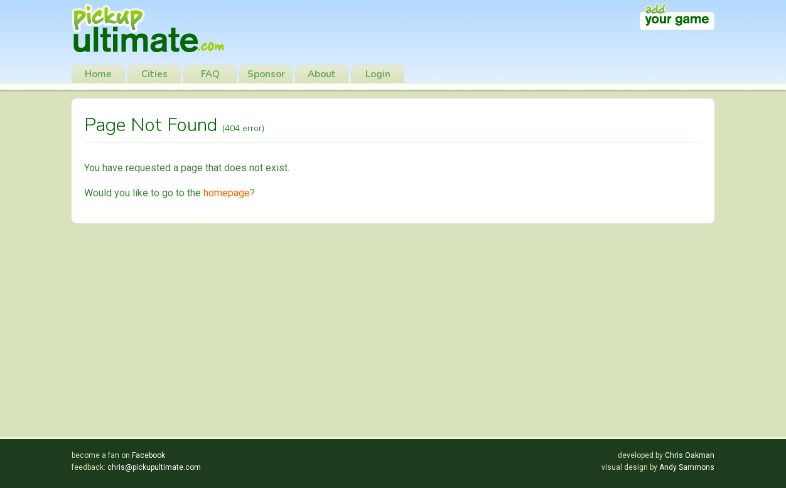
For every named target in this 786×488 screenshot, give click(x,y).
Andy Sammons (686, 467)
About (322, 74)
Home (98, 74)
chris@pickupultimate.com (154, 467)
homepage (226, 193)
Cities (154, 74)
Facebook (148, 455)
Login (377, 74)
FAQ (210, 74)
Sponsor (266, 74)
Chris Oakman (689, 455)
